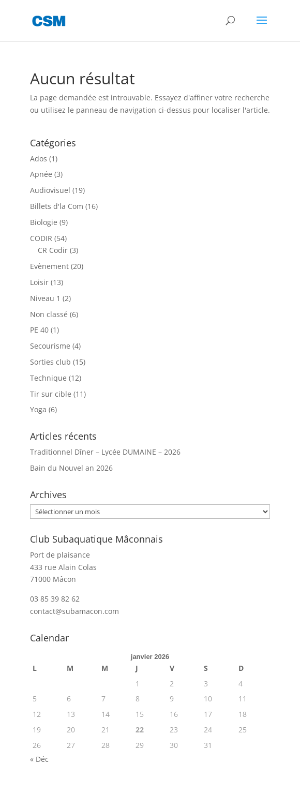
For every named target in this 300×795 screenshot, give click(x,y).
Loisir (39, 282)
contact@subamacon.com (74, 611)
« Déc (39, 759)
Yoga (38, 409)
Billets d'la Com (56, 206)
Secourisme (50, 346)
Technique (48, 378)
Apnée (41, 174)
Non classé (49, 314)
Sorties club (50, 362)
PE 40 (39, 330)
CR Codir (53, 250)
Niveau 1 (45, 298)
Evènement (49, 266)
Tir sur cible (50, 394)
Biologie (43, 222)
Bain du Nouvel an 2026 (71, 468)
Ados (38, 158)
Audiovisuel (50, 190)
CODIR (41, 238)
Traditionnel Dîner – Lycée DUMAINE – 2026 (105, 452)
